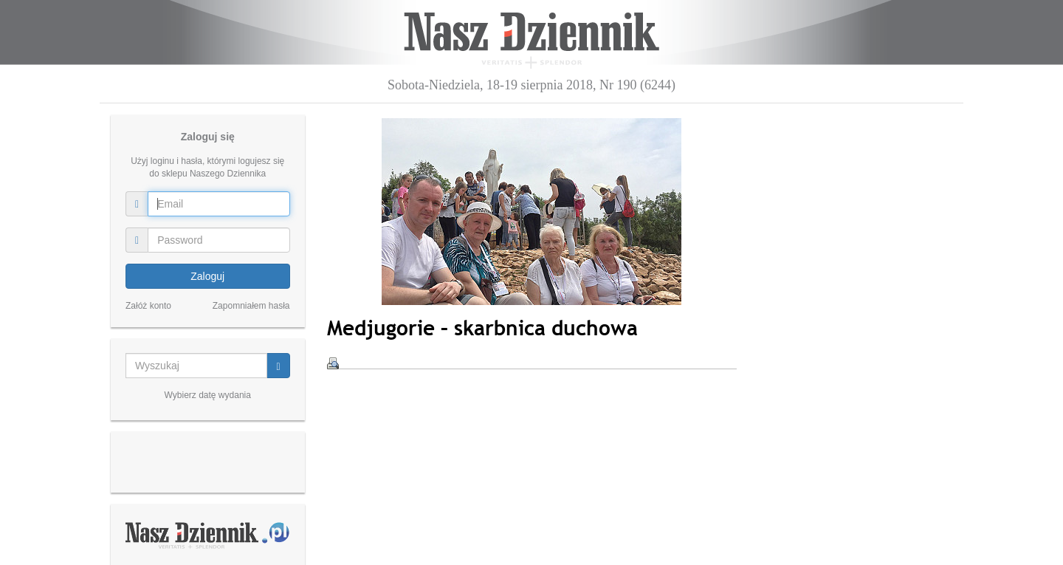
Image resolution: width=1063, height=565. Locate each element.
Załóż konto (148, 306)
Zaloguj (207, 276)
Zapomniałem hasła (251, 306)
